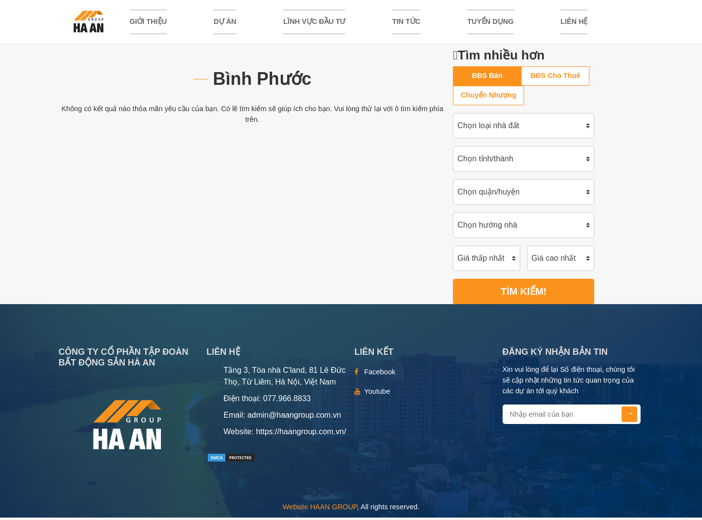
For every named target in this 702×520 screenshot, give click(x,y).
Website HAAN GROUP (320, 510)
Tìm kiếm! (523, 294)
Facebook (379, 375)
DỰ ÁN (225, 23)
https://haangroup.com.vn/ (301, 434)
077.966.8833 (287, 401)
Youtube (377, 394)
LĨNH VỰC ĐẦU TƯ (314, 23)
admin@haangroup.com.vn (294, 418)
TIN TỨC (406, 23)
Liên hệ (574, 23)
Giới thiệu (148, 23)
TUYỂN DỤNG (490, 23)
